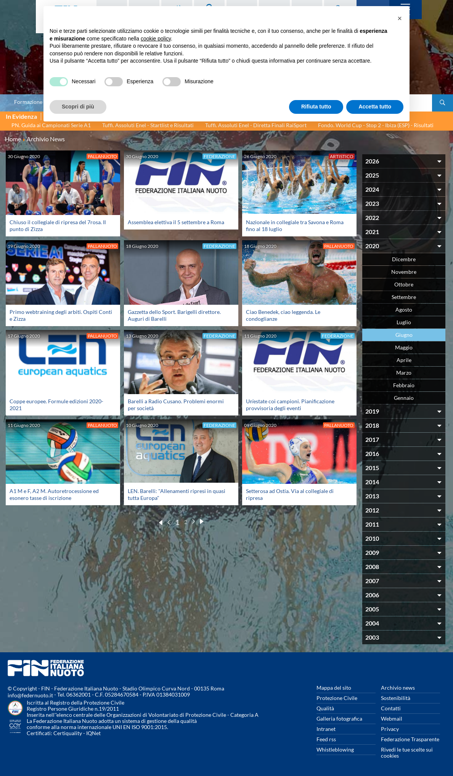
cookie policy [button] (156, 39)
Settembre (404, 297)
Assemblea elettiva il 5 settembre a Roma (176, 222)
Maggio (404, 347)
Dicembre (404, 259)
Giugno (404, 334)
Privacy (390, 729)
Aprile (404, 360)
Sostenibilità (395, 698)
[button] (400, 18)
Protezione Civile (336, 698)
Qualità (325, 708)
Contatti (391, 708)
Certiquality (67, 733)
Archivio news (398, 687)
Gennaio (404, 397)
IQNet (93, 733)
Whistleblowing (335, 749)
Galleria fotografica (339, 718)
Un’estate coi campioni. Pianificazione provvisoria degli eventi (290, 404)
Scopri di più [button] (78, 106)
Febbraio (403, 385)
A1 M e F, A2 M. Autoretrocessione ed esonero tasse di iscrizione (54, 494)
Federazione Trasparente (410, 739)
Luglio (404, 322)
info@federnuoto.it (30, 695)
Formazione (28, 102)
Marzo (403, 372)
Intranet (326, 729)
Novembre (403, 271)
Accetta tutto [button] (374, 106)
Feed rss (326, 739)
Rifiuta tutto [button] (316, 106)
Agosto (403, 309)
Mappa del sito (333, 687)
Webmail (391, 718)
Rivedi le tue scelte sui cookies (407, 752)
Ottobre (403, 284)
